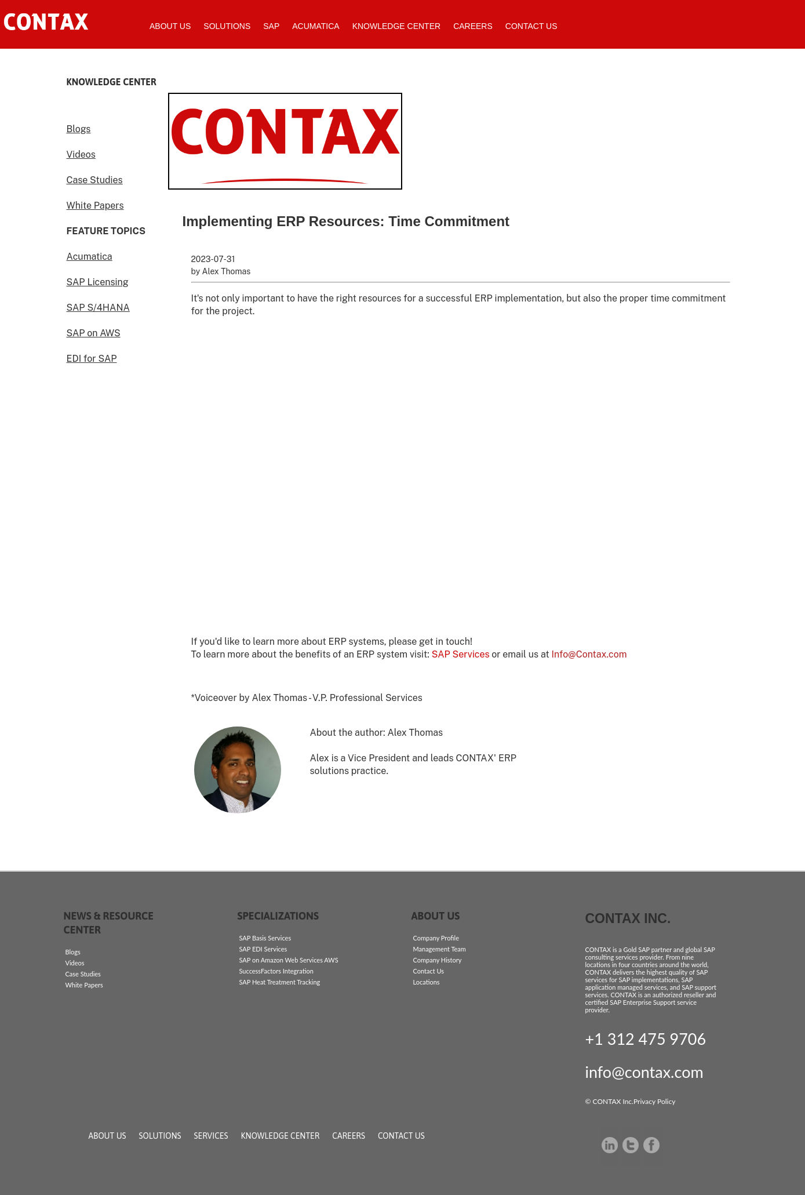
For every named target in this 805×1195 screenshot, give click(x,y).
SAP (271, 26)
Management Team (439, 949)
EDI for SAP (92, 358)
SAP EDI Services (263, 949)
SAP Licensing (98, 282)
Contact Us (531, 26)
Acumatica (315, 26)
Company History (437, 960)
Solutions (226, 26)
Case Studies (95, 180)
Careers (473, 26)
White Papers (95, 205)
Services (211, 1135)
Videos (81, 154)
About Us (170, 26)
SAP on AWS (94, 333)
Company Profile (436, 938)
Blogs (79, 129)
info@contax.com (644, 1071)
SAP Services (461, 654)
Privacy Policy (654, 1101)
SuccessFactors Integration (276, 971)
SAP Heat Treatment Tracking (279, 982)
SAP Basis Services (265, 938)
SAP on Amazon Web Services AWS (288, 960)
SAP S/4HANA (98, 307)
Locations (426, 982)
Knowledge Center (396, 26)
